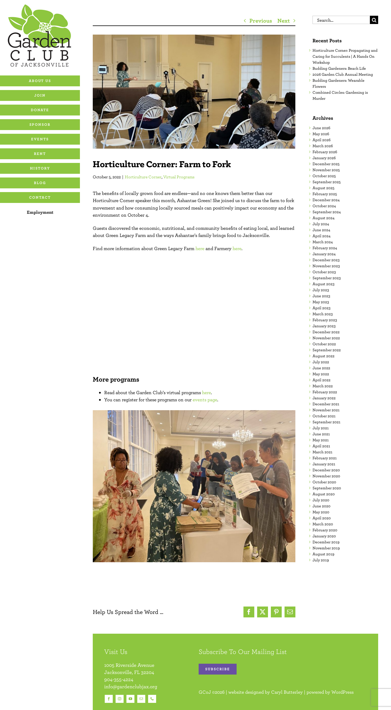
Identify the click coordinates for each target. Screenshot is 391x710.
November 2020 (326, 475)
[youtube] (130, 699)
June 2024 (321, 229)
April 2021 (321, 445)
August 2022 (323, 355)
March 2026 (323, 145)
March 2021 (322, 451)
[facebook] (109, 699)
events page (205, 399)
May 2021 (321, 439)
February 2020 (325, 529)
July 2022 (321, 361)
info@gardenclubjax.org (130, 686)
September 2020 (327, 487)
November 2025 (326, 169)
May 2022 (321, 373)
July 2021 (321, 427)
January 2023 (324, 325)
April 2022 (321, 379)
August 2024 (323, 217)
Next (283, 20)
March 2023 (323, 313)
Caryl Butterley (287, 692)
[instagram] (120, 699)
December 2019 (326, 542)
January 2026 (324, 157)
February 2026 (325, 151)
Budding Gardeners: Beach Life (339, 68)
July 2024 (321, 223)
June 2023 (321, 295)
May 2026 (321, 133)
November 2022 (326, 337)
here (200, 248)
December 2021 (326, 403)
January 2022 (324, 397)
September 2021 (326, 421)
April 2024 (321, 235)
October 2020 (324, 481)
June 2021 (321, 433)
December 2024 (326, 199)
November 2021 (326, 409)
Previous (260, 20)
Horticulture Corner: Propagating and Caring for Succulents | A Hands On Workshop (345, 56)
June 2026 (321, 127)
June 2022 (321, 367)
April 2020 (322, 517)
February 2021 (325, 457)
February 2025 (325, 193)
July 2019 (321, 560)
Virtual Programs (179, 177)
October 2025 (324, 175)
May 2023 (321, 301)
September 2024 (327, 211)
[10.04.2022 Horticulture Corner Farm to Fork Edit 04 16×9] (194, 92)
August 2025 (323, 187)
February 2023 (325, 319)
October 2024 (324, 205)
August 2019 (323, 554)
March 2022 (323, 385)
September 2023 (327, 277)
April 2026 (321, 139)
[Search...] (341, 20)
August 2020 (324, 493)
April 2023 (321, 307)
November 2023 (326, 265)
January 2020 (324, 536)
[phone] (152, 699)
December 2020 (326, 469)
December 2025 (326, 163)
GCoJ (205, 692)
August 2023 (323, 283)
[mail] (141, 699)
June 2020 (321, 505)
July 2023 (321, 289)
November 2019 (326, 548)
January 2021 (324, 463)
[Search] (374, 20)
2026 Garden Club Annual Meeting (343, 74)
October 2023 (324, 271)
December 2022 (326, 331)
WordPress (342, 692)
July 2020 (321, 499)
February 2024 (325, 247)
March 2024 (323, 241)
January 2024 (324, 253)
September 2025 (327, 181)
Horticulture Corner (143, 177)
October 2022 (324, 343)
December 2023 (326, 259)
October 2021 (324, 415)
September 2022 (327, 349)
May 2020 (321, 511)
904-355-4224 (118, 679)
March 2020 (323, 523)
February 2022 (325, 391)
